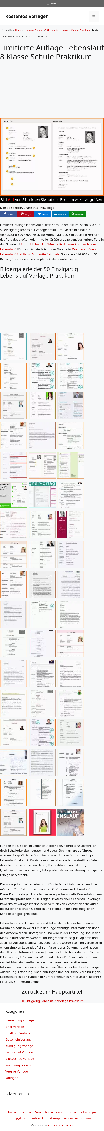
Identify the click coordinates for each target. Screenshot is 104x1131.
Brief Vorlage (14, 1027)
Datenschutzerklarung (49, 1112)
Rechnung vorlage (18, 1065)
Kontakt (86, 1118)
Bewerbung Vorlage (19, 1020)
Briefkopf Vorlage (17, 1033)
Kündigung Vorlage (19, 1046)
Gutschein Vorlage (18, 1039)
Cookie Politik (37, 1118)
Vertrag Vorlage (16, 1071)
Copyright (19, 1118)
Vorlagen (11, 1078)
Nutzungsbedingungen (81, 1112)
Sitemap (55, 1118)
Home (18, 30)
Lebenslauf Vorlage (33, 30)
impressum (70, 1118)
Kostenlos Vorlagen (27, 16)
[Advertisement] (52, 86)
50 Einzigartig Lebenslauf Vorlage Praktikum (67, 30)
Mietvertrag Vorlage (19, 1058)
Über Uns (25, 1112)
